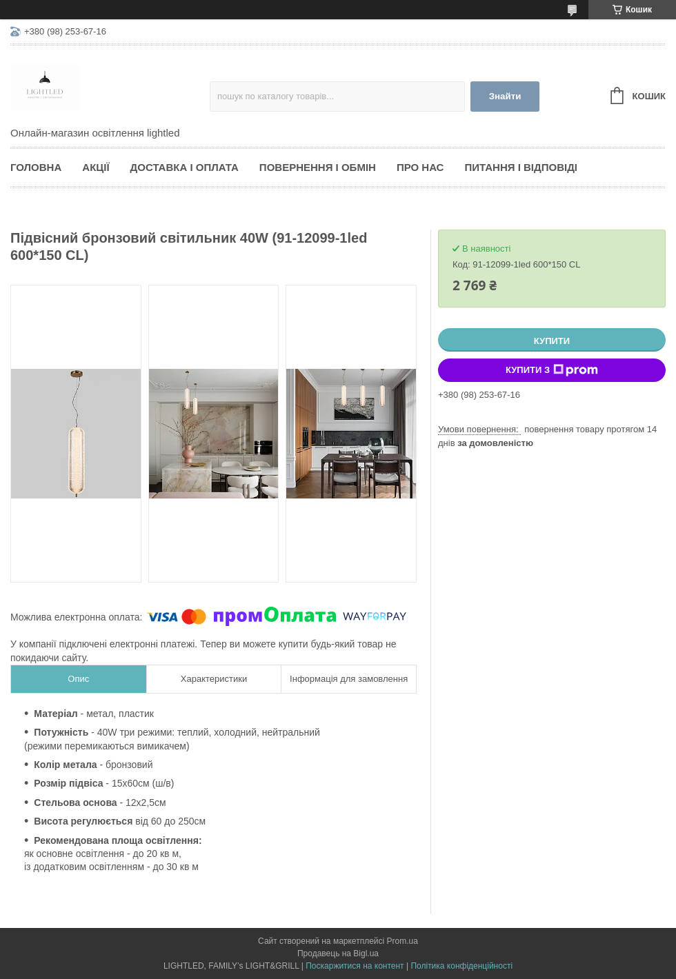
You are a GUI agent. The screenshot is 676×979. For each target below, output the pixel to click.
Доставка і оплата (184, 167)
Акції (95, 167)
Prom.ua (402, 941)
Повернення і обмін (317, 167)
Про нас (420, 167)
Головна (35, 167)
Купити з (552, 370)
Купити (552, 341)
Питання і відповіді (520, 167)
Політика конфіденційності (461, 966)
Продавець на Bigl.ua (338, 953)
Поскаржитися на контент (355, 966)
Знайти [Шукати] (505, 96)
